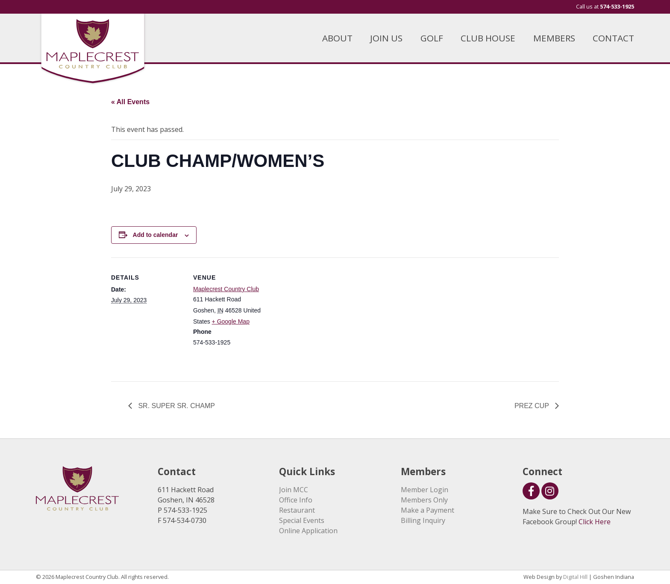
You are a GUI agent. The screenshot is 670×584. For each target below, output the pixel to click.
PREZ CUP (532, 405)
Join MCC (293, 489)
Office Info (295, 500)
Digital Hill (575, 577)
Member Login (424, 489)
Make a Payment (427, 510)
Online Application (308, 530)
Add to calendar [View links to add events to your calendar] (155, 234)
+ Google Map (231, 321)
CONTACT (613, 38)
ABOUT (337, 38)
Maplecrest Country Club (226, 289)
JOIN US (386, 38)
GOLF (431, 38)
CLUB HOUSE (488, 38)
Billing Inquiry (423, 520)
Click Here (595, 521)
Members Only (424, 500)
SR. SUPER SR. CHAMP (175, 405)
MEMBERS (554, 38)
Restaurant (297, 510)
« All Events (130, 101)
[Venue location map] (320, 317)
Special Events (301, 520)
